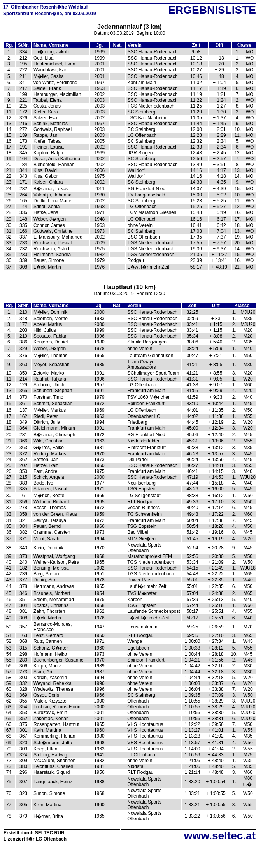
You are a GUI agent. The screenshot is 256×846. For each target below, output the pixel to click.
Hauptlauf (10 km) (129, 287)
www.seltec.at (220, 836)
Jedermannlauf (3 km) (129, 26)
